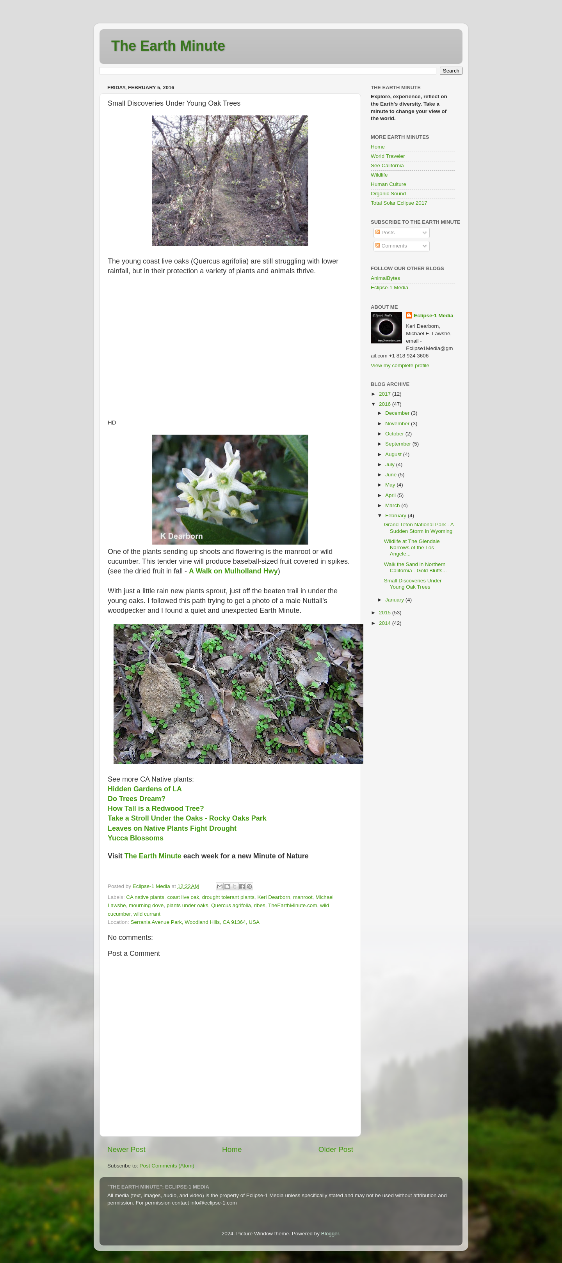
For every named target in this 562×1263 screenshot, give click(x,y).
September (399, 444)
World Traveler (388, 156)
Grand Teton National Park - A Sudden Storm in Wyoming (419, 528)
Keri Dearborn (274, 897)
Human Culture (388, 184)
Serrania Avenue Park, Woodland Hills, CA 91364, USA (195, 922)
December (398, 413)
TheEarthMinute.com (292, 905)
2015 (385, 613)
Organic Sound (388, 193)
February (396, 515)
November (398, 423)
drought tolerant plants (228, 897)
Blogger (330, 1233)
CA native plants (145, 897)
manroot (303, 897)
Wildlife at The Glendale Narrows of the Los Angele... (412, 547)
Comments (391, 246)
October (395, 434)
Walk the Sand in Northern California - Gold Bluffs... (415, 567)
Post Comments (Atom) (167, 1166)
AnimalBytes (385, 278)
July (390, 464)
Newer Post (126, 1149)
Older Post (335, 1149)
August (394, 454)
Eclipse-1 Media (389, 287)
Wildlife (379, 175)
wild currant (146, 914)
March (393, 505)
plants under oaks (187, 905)
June (391, 475)
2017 (385, 394)
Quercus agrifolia (231, 905)
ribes (259, 905)
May (391, 485)
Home (232, 1149)
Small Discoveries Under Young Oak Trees (413, 584)
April (391, 495)
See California (387, 165)
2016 (385, 404)
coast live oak (183, 897)
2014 (385, 623)
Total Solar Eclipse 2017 (399, 203)
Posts (385, 232)
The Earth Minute (168, 46)
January (395, 600)
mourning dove (146, 905)
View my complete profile (400, 365)
